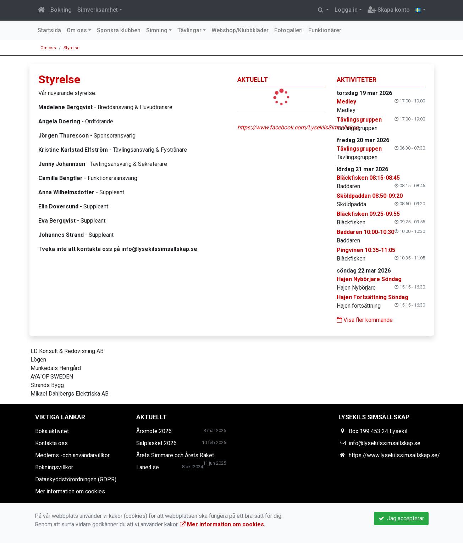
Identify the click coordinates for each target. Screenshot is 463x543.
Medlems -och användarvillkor (72, 455)
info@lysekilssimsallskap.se (384, 443)
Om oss (77, 30)
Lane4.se (147, 467)
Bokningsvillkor (54, 467)
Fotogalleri (288, 30)
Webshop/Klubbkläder (240, 30)
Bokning (61, 9)
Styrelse (71, 47)
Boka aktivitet (52, 431)
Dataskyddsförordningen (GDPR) (75, 479)
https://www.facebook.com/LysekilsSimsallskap (298, 127)
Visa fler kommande (365, 320)
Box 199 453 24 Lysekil (378, 431)
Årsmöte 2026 (154, 431)
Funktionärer (324, 30)
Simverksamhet (97, 9)
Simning (156, 30)
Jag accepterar (401, 518)
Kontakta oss (51, 443)
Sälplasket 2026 (156, 443)
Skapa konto (389, 9)
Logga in (346, 9)
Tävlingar (189, 30)
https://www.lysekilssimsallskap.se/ (394, 455)
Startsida (49, 30)
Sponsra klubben (118, 30)
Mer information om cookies (70, 491)
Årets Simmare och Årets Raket (175, 455)
